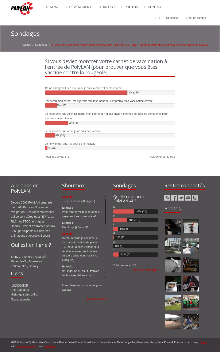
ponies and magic (27, 346)
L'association (19, 285)
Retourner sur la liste (162, 156)
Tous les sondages (146, 270)
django (204, 342)
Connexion (172, 17)
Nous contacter (21, 299)
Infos (107, 7)
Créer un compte (196, 17)
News (52, 7)
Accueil (26, 44)
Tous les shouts (96, 298)
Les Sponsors (20, 289)
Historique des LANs (24, 294)
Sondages (41, 44)
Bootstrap (50, 346)
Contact (153, 7)
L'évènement (79, 7)
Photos (129, 7)
